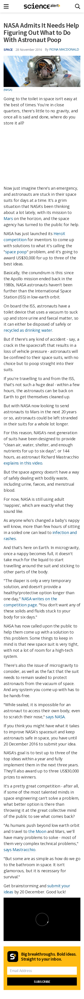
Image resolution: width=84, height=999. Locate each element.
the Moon (37, 831)
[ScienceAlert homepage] (42, 6)
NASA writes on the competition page (30, 601)
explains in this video (23, 463)
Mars (8, 218)
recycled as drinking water (28, 330)
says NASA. (55, 716)
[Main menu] (7, 6)
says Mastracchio (19, 849)
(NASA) (8, 90)
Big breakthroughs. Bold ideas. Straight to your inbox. (49, 956)
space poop (16, 251)
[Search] (77, 6)
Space (8, 49)
